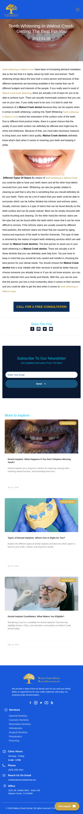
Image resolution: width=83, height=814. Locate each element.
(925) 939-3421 (16, 769)
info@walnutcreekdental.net (22, 780)
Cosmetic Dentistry (19, 720)
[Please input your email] (41, 375)
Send (41, 384)
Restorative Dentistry (20, 724)
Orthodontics (15, 728)
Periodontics (15, 736)
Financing (14, 740)
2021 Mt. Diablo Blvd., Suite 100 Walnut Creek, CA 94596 (24, 792)
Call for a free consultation (41, 306)
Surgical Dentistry (18, 732)
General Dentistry (18, 716)
